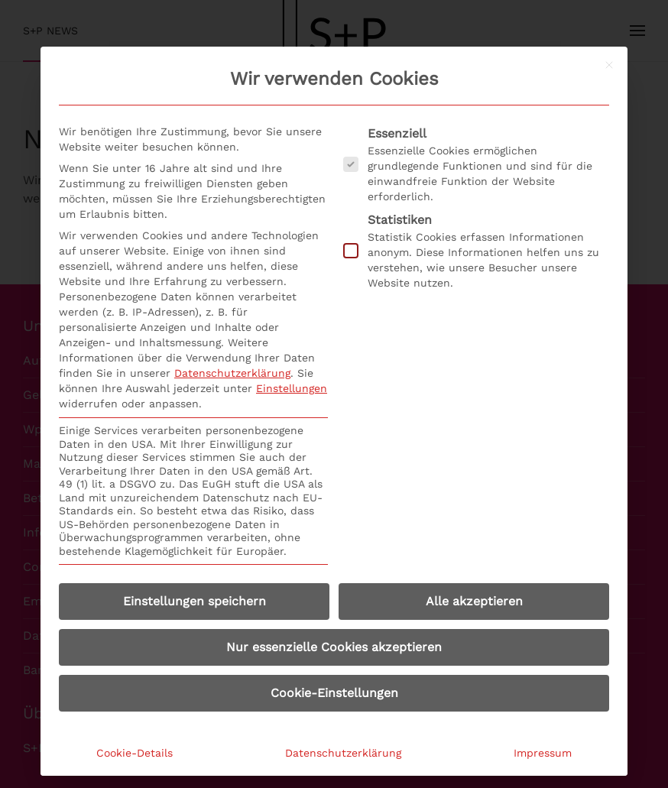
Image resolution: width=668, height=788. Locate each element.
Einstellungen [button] (291, 388)
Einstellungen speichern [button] (194, 601)
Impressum (543, 753)
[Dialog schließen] (609, 65)
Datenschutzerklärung (232, 373)
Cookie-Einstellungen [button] (334, 693)
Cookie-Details (134, 753)
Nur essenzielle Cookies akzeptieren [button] (334, 647)
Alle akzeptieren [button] (474, 601)
